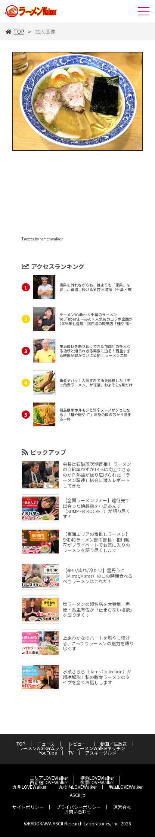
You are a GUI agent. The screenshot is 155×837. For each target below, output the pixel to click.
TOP (15, 31)
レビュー (79, 743)
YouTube (48, 752)
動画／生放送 (113, 743)
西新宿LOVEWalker (49, 782)
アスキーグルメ (101, 752)
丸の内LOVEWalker (78, 786)
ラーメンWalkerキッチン (100, 748)
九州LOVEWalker (29, 786)
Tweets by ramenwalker (42, 239)
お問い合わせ (77, 811)
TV (71, 752)
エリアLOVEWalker (49, 777)
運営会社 (122, 807)
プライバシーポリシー (78, 807)
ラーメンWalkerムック (41, 748)
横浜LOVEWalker (97, 777)
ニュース (46, 743)
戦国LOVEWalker (126, 786)
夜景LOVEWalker (97, 782)
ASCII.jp (78, 795)
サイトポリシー (28, 807)
